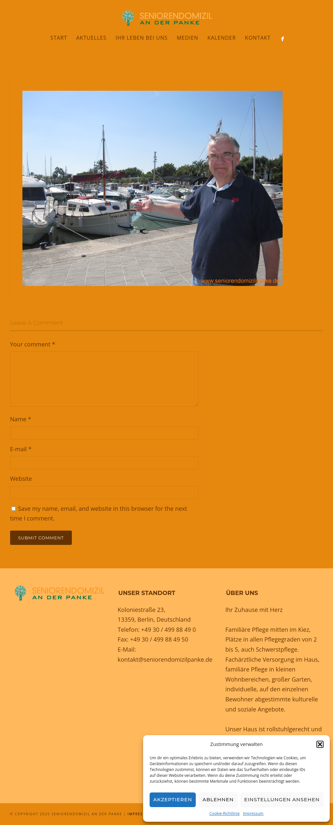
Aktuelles (91, 37)
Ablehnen (218, 799)
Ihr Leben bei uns (141, 37)
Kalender (221, 37)
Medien (187, 37)
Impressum (253, 813)
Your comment (32, 344)
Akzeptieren (172, 799)
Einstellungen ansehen (282, 799)
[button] (320, 744)
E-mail (21, 449)
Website (21, 478)
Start (58, 37)
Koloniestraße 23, (142, 610)
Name (20, 419)
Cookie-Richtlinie (224, 813)
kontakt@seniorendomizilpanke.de (165, 659)
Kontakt (258, 37)
